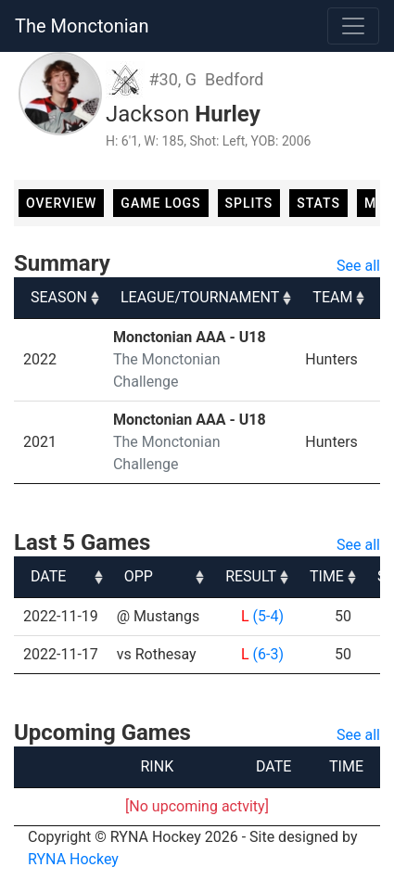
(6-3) (268, 654)
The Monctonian (81, 26)
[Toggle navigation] (353, 26)
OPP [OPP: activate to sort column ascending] (138, 576)
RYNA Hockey (73, 859)
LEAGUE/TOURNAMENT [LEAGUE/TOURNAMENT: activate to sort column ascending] (200, 297)
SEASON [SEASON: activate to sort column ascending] (59, 297)
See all (358, 265)
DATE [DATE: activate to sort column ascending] (48, 576)
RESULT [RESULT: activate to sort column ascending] (250, 576)
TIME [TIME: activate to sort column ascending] (327, 576)
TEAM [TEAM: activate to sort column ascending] (332, 297)
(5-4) (268, 616)
